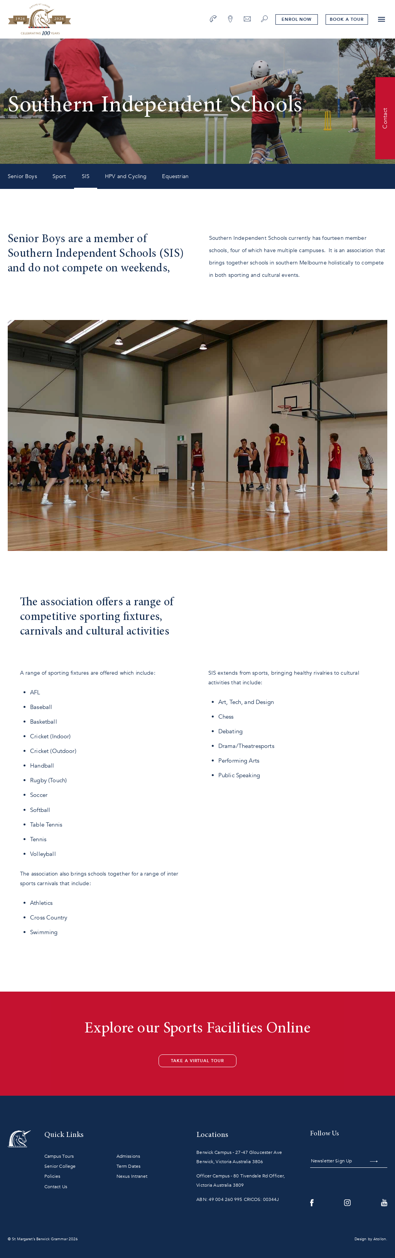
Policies (52, 1176)
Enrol (297, 19)
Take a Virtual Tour (197, 1061)
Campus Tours (59, 1156)
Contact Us (55, 1187)
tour (346, 19)
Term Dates (128, 1166)
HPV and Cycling (126, 176)
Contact (385, 118)
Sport (59, 176)
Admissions (128, 1156)
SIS (85, 176)
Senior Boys (22, 176)
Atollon (379, 1239)
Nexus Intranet (132, 1176)
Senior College (60, 1166)
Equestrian (175, 176)
